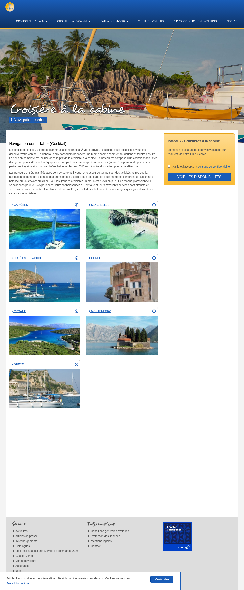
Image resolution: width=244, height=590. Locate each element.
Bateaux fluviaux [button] (114, 21)
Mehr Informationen (19, 583)
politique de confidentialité (214, 166)
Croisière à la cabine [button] (73, 21)
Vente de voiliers (151, 21)
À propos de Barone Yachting (195, 21)
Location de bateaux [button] (31, 21)
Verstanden (162, 579)
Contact (233, 21)
